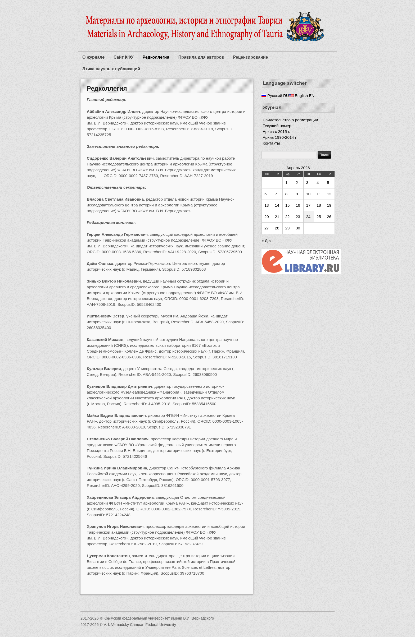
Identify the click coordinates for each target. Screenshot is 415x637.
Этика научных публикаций (111, 69)
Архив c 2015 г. (276, 131)
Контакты (271, 143)
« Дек (266, 240)
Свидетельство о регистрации (290, 120)
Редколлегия (155, 57)
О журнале (93, 57)
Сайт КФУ (123, 57)
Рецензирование (250, 57)
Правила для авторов (201, 57)
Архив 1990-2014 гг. (281, 137)
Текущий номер (277, 125)
